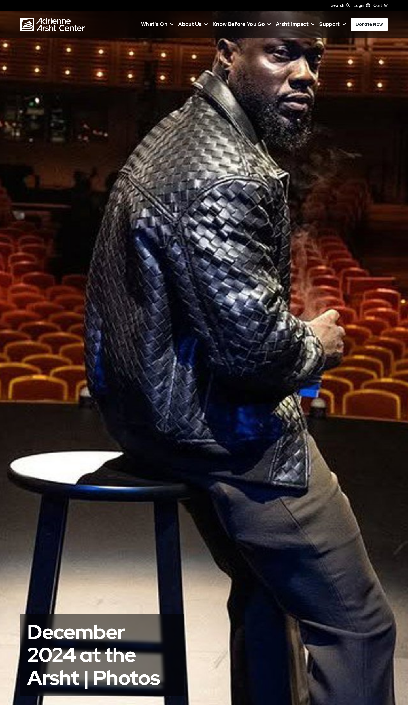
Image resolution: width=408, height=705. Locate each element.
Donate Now (369, 24)
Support (329, 24)
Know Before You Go (238, 24)
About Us (190, 24)
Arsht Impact (292, 24)
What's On (154, 24)
